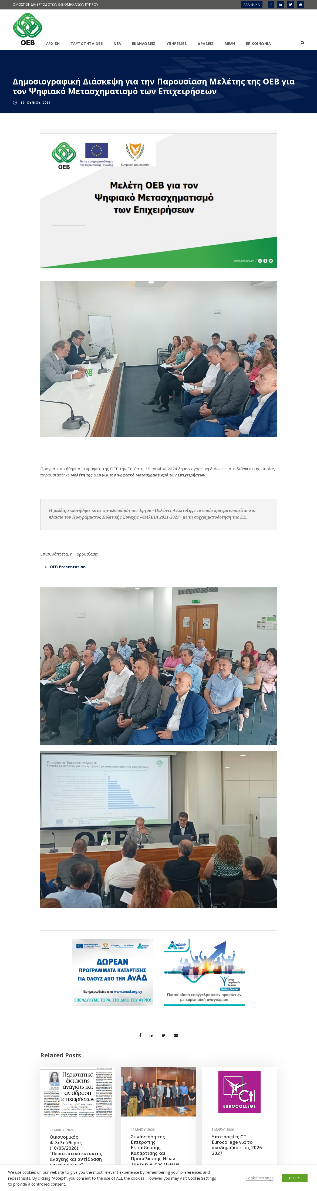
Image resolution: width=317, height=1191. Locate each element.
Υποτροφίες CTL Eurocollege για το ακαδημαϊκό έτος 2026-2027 (238, 1145)
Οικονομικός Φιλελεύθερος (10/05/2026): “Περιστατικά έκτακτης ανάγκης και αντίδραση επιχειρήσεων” (76, 1151)
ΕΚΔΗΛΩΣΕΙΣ (144, 43)
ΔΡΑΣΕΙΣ (206, 43)
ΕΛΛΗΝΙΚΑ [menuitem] (252, 4)
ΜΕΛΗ (230, 43)
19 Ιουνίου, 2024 (35, 102)
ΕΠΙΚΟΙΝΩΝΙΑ (258, 43)
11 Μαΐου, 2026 (62, 1130)
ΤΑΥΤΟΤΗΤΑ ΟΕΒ (87, 43)
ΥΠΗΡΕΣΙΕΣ (177, 43)
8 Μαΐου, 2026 (223, 1129)
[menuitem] (251, 4)
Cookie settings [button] (260, 1177)
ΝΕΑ (117, 43)
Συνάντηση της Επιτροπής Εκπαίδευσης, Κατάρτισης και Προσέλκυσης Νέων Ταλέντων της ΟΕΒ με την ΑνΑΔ (155, 1153)
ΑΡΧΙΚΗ (53, 43)
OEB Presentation (68, 566)
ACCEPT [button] (294, 1178)
